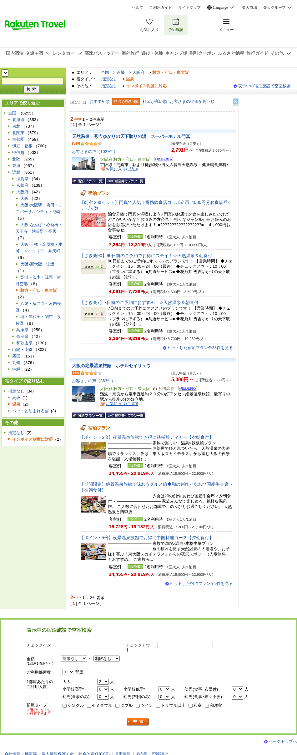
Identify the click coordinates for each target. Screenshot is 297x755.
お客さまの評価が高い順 (192, 101)
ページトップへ (283, 741)
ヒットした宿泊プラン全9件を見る (201, 583)
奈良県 (22, 336)
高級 (16, 397)
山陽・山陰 (22, 349)
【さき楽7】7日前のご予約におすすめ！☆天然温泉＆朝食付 (139, 302)
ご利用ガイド (160, 7)
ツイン (147, 705)
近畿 (121, 72)
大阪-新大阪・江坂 (37, 264)
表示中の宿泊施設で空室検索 (264, 86)
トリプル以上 (173, 705)
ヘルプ (137, 7)
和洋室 (216, 705)
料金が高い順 (155, 101)
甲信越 (18, 152)
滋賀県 (22, 178)
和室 (198, 705)
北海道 (18, 119)
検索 (138, 722)
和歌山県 (24, 343)
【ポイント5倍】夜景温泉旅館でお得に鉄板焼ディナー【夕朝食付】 (147, 437)
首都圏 (18, 139)
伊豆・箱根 (22, 146)
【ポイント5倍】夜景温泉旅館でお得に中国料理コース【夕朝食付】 (147, 537)
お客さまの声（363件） (93, 380)
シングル (76, 705)
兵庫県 (22, 329)
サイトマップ (189, 7)
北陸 (16, 159)
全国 (105, 72)
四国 (16, 356)
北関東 (18, 132)
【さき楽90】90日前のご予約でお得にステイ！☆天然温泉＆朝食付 (146, 255)
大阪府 (138, 72)
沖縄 (16, 369)
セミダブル (102, 705)
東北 (16, 126)
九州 (16, 362)
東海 (16, 165)
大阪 (24, 198)
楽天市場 (249, 7)
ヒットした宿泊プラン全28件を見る (200, 347)
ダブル (126, 705)
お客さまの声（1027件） (95, 151)
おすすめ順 (99, 101)
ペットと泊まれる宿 (30, 410)
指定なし (109, 79)
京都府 (22, 185)
